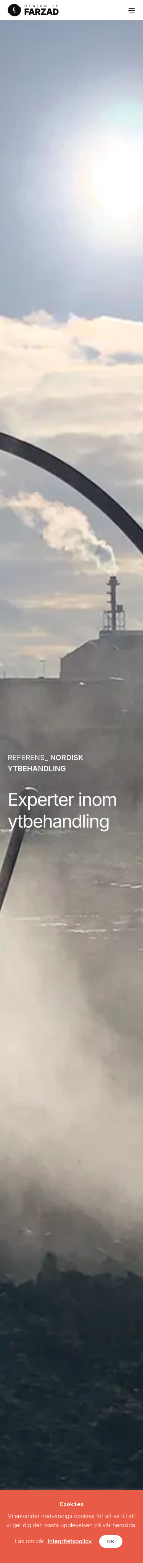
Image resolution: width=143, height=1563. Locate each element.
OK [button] (111, 1541)
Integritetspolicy (70, 1541)
